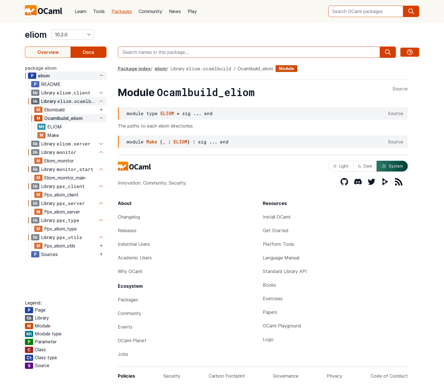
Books (269, 285)
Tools (99, 11)
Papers (270, 312)
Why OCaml (130, 271)
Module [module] (286, 68)
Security (171, 376)
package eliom (41, 68)
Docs (88, 52)
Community (150, 11)
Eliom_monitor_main (65, 178)
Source (400, 89)
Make (53, 135)
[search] (411, 11)
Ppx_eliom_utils (59, 246)
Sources (49, 254)
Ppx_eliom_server (62, 212)
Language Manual (281, 258)
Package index (134, 68)
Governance (285, 376)
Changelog (129, 217)
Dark (365, 166)
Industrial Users (134, 244)
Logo (268, 339)
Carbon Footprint (227, 376)
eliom (36, 34)
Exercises (273, 298)
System (392, 166)
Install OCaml (276, 217)
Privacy (334, 376)
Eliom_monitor (59, 161)
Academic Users (135, 258)
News (175, 11)
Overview (48, 52)
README (51, 84)
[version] (72, 34)
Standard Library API (285, 271)
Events (125, 327)
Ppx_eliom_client (61, 195)
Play (192, 11)
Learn (80, 11)
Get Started (276, 230)
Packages (122, 11)
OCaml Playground (282, 326)
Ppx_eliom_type (60, 229)
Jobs (123, 354)
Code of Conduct (389, 376)
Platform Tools (278, 244)
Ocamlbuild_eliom (63, 118)
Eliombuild (54, 110)
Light (341, 166)
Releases (127, 230)
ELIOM (54, 127)
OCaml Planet (132, 340)
